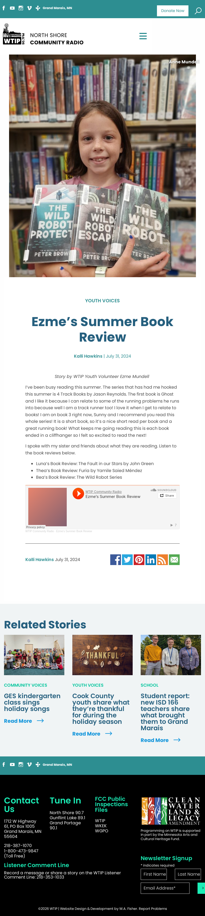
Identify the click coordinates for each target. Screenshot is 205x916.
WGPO (101, 831)
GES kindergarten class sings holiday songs (32, 702)
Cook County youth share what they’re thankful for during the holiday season (100, 709)
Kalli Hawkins (88, 356)
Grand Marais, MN (57, 8)
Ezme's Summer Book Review (74, 531)
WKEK (101, 826)
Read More (24, 721)
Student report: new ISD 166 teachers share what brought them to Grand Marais (165, 712)
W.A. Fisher (128, 908)
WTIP (100, 821)
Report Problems (153, 908)
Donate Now (172, 10)
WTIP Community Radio (39, 531)
